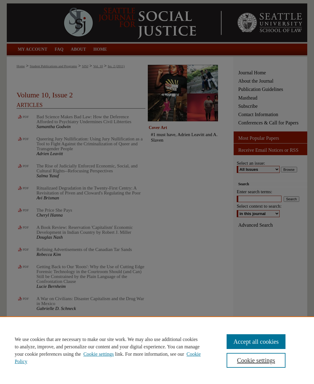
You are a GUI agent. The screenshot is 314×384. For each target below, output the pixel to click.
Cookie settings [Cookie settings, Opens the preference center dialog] (256, 360)
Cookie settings (98, 354)
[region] (157, 350)
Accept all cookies (256, 341)
